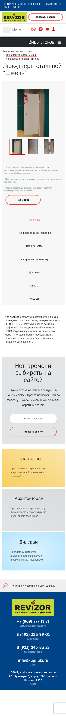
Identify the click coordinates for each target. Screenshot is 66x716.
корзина (47, 29)
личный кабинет (53, 29)
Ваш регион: (54, 4)
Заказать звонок (45, 17)
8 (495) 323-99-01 (31, 400)
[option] (33, 113)
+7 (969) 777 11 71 (33, 621)
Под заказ (23, 199)
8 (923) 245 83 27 (33, 647)
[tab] (34, 219)
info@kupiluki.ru (33, 660)
